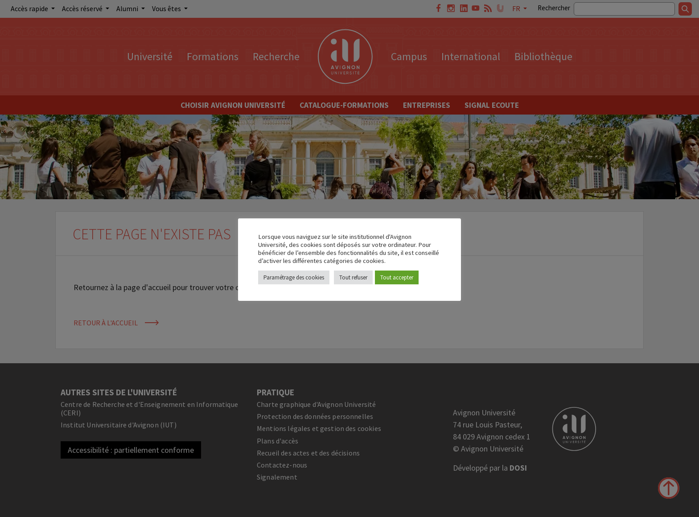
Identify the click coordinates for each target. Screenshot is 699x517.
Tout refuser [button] (353, 277)
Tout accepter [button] (396, 277)
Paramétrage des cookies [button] (293, 277)
